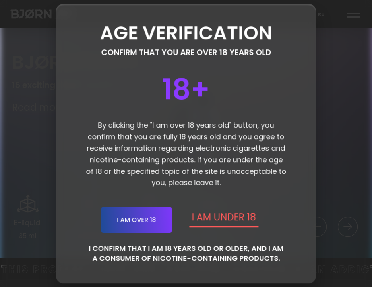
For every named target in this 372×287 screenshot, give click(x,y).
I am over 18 (136, 219)
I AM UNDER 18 (224, 217)
